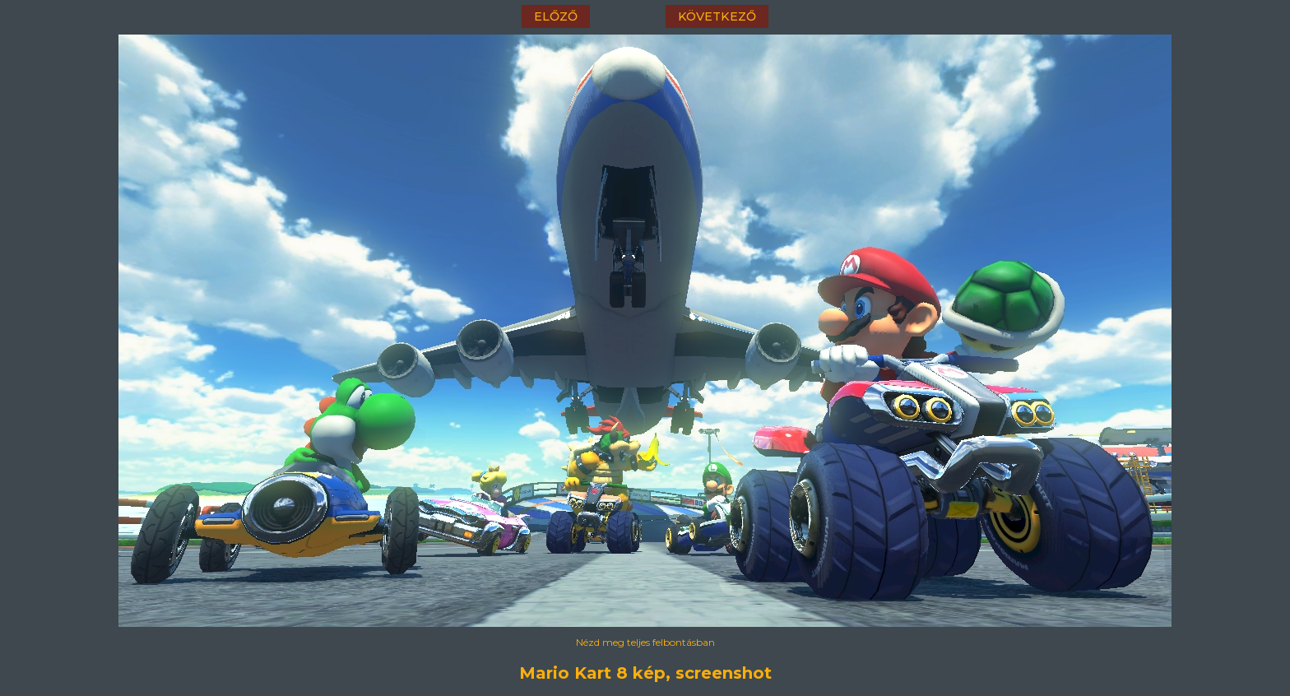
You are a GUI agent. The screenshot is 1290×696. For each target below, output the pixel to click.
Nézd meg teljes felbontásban (645, 642)
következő (717, 16)
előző (556, 16)
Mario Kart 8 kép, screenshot (645, 673)
